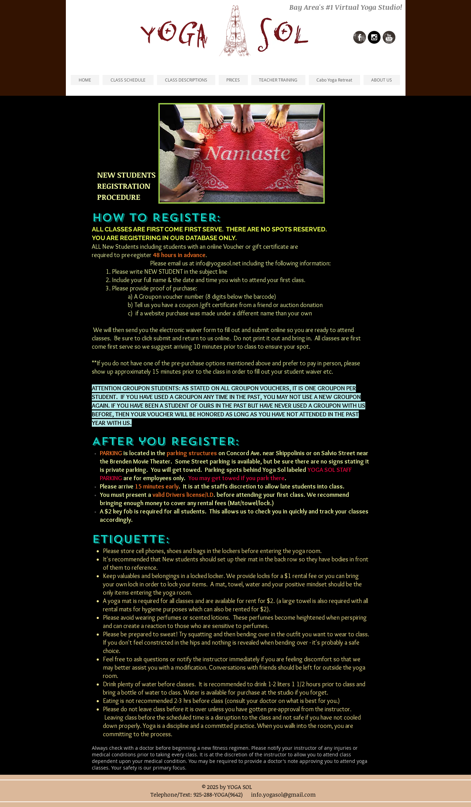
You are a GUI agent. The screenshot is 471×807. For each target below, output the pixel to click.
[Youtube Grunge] (389, 37)
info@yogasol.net (218, 263)
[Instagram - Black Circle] (374, 37)
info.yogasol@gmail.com (283, 794)
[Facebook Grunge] (359, 37)
